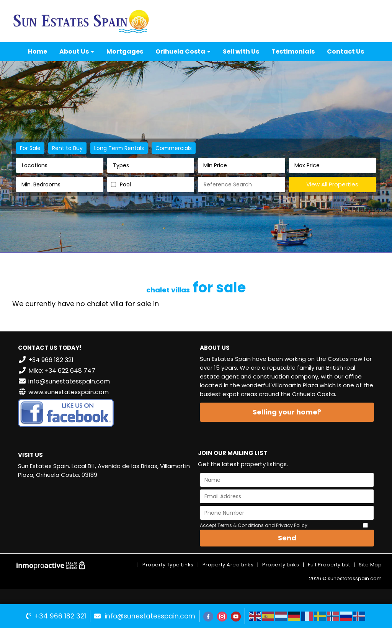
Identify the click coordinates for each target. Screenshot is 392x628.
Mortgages (124, 51)
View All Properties (332, 184)
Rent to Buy (67, 148)
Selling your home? (287, 412)
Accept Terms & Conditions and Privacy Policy (253, 525)
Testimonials (293, 51)
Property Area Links (228, 564)
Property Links (280, 564)
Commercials (173, 148)
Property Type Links (168, 564)
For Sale (30, 148)
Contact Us (345, 51)
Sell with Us (241, 51)
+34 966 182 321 (60, 616)
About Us (76, 51)
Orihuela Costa (183, 51)
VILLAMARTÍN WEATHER (105, 513)
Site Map (370, 564)
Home (37, 51)
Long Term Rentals (119, 148)
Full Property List (329, 564)
